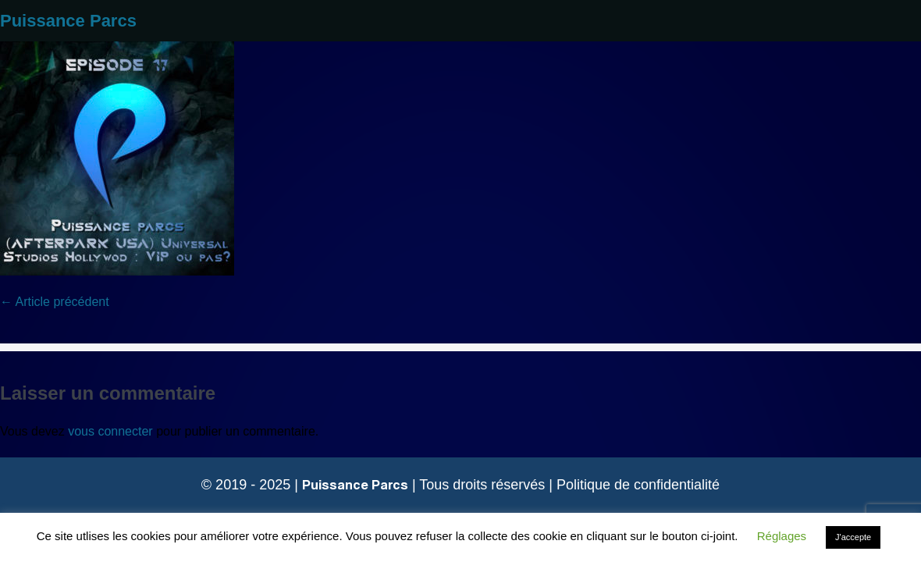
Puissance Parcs (68, 20)
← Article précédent (54, 301)
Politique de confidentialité (638, 485)
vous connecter (110, 431)
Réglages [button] (781, 535)
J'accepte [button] (853, 537)
